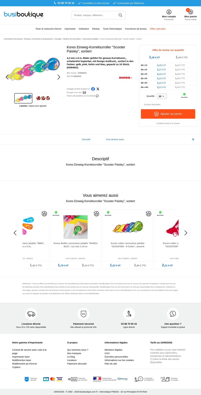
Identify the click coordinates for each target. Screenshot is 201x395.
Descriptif (86, 139)
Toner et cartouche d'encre (48, 29)
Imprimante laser (21, 356)
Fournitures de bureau (136, 29)
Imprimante (70, 29)
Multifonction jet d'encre (24, 363)
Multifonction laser (21, 360)
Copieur (16, 367)
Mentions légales (113, 349)
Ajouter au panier (168, 114)
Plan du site (111, 363)
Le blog (71, 356)
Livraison (72, 360)
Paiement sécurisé (77, 363)
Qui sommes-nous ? (77, 349)
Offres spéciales (158, 29)
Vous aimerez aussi (115, 139)
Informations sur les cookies (119, 360)
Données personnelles (116, 356)
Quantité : (151, 96)
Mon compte (169, 16)
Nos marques (74, 353)
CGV (107, 353)
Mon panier (190, 16)
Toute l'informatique (112, 29)
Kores (73, 73)
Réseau (96, 29)
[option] (33, 68)
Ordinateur (84, 29)
